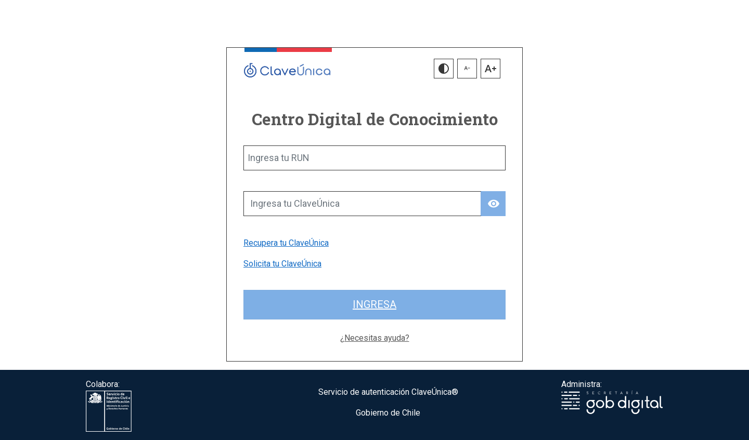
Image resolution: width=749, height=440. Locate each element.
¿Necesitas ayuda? (374, 338)
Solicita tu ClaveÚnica (282, 264)
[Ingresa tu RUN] (374, 157)
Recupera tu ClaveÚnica (286, 243)
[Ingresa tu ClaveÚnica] (362, 203)
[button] (444, 68)
